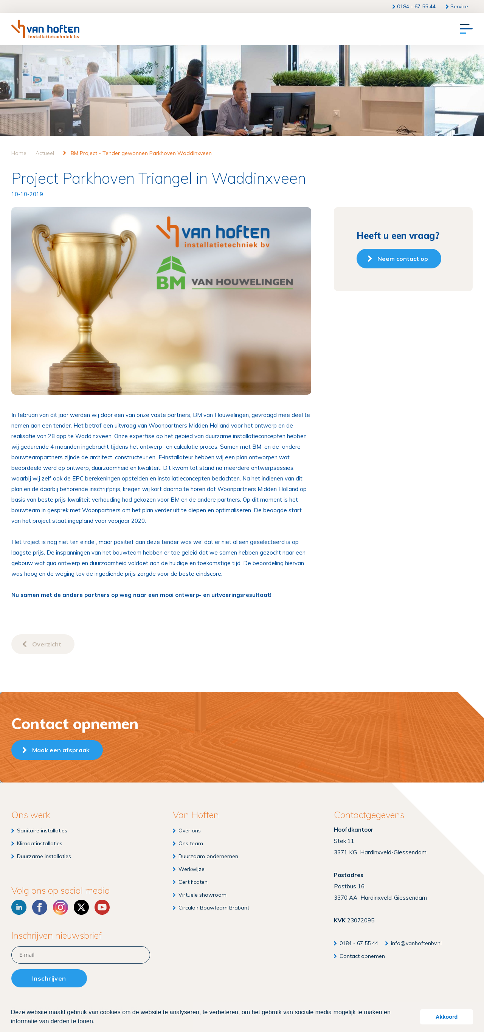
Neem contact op (402, 258)
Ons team (190, 843)
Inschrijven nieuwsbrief (56, 935)
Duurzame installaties (44, 856)
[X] (81, 907)
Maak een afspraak (61, 750)
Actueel (45, 153)
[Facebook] (39, 907)
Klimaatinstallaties (39, 843)
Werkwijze (191, 869)
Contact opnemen (362, 956)
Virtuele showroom (202, 894)
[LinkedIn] (18, 907)
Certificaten (193, 882)
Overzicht (46, 644)
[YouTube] (102, 907)
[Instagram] (60, 907)
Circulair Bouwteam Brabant (213, 907)
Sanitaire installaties (42, 830)
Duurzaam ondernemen (208, 856)
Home (18, 153)
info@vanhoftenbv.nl (416, 943)
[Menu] (466, 29)
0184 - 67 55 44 (416, 6)
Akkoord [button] (447, 1017)
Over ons (189, 830)
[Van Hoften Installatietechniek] (45, 29)
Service (459, 6)
